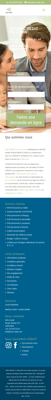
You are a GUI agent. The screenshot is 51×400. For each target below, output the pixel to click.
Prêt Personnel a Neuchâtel (18, 219)
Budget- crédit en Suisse (17, 239)
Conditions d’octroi (15, 265)
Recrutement (27, 347)
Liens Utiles (12, 289)
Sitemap (10, 292)
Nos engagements (15, 273)
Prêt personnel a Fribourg (18, 215)
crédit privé (24, 159)
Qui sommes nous (30, 343)
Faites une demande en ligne (26, 119)
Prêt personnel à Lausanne (18, 223)
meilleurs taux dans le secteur (29, 190)
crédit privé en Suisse (13, 193)
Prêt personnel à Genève (17, 227)
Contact (25, 351)
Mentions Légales (14, 269)
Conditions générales (16, 262)
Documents (12, 281)
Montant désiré (15, 74)
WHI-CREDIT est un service (16, 149)
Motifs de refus (13, 277)
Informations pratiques (16, 258)
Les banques (12, 285)
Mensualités (13, 102)
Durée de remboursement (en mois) (23, 88)
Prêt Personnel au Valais (17, 208)
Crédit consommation (16, 231)
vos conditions (10, 180)
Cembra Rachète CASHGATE (19, 212)
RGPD (25, 355)
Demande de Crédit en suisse (19, 235)
